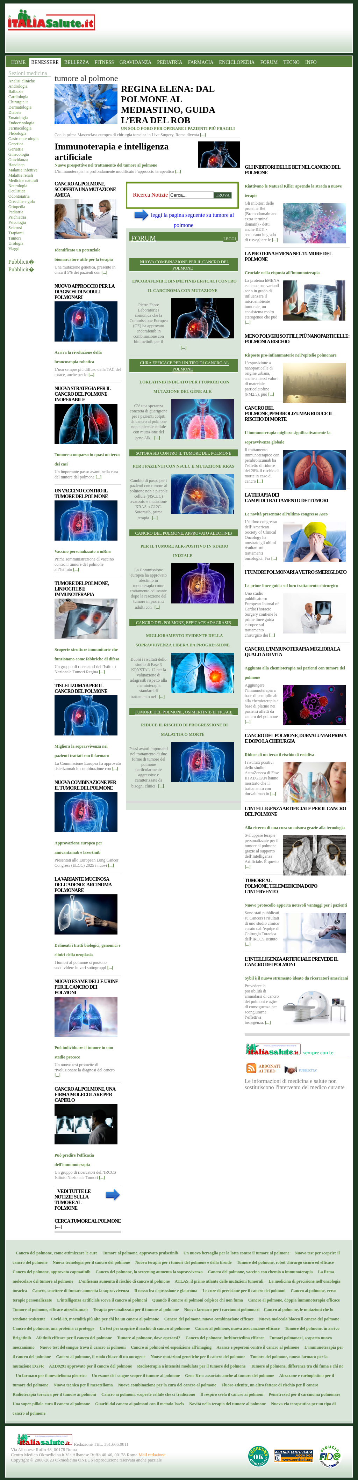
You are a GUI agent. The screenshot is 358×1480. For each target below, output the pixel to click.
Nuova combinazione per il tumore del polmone (85, 785)
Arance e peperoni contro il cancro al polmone (256, 1347)
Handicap (16, 164)
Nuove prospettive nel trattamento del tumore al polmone (106, 165)
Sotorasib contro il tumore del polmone (183, 453)
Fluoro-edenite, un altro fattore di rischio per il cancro (268, 1385)
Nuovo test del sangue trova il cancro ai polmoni (81, 1347)
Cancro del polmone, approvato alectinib (183, 533)
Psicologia (17, 222)
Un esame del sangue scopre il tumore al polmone (134, 1375)
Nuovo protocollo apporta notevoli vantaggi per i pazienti (296, 905)
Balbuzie (15, 91)
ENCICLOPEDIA (237, 62)
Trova (223, 195)
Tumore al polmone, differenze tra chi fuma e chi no (296, 1366)
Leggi (229, 238)
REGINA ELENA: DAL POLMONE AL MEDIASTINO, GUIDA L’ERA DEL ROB (168, 104)
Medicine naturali (23, 180)
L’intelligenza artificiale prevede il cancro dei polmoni (291, 962)
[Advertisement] (183, 857)
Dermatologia (19, 107)
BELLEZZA (76, 62)
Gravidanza (18, 159)
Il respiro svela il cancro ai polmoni (230, 1394)
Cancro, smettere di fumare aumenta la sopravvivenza (79, 1290)
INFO (311, 62)
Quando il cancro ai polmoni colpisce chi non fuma (196, 1300)
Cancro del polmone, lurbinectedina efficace (223, 1337)
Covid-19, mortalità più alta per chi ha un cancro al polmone (103, 1319)
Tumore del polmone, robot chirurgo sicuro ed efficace (284, 1262)
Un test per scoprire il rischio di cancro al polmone (143, 1328)
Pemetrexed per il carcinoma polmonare (302, 1394)
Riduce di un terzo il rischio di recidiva (279, 754)
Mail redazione (151, 1454)
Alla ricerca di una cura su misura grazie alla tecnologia (295, 827)
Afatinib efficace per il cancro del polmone (72, 1337)
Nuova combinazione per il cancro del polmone (184, 265)
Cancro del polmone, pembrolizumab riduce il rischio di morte (289, 413)
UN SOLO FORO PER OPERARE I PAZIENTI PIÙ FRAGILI (178, 128)
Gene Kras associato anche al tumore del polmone (228, 1375)
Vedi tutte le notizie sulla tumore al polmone (73, 1200)
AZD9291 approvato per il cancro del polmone (89, 1366)
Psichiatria (17, 217)
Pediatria (15, 212)
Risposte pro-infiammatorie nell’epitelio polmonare (291, 355)
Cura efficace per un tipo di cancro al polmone (184, 366)
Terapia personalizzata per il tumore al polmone (134, 1309)
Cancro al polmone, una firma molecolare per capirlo (85, 1094)
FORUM (269, 62)
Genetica (15, 143)
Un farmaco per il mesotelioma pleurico (50, 1375)
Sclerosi (15, 227)
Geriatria (15, 149)
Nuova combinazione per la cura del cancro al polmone (165, 1385)
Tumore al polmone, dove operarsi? (147, 1337)
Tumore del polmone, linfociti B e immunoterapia (82, 589)
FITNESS (104, 62)
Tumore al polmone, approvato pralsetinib (139, 1253)
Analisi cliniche (21, 81)
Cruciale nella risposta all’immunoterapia (282, 272)
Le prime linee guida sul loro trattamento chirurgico (291, 585)
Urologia (15, 243)
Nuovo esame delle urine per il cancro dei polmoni (86, 987)
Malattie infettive (22, 170)
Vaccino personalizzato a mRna (83, 551)
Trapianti (16, 232)
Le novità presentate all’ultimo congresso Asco (286, 514)
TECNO (291, 62)
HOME (18, 62)
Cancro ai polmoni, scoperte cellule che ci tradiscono (146, 1394)
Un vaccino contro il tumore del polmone (81, 493)
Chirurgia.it (18, 102)
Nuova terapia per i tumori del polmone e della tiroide (182, 1262)
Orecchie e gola (21, 201)
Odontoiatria (19, 196)
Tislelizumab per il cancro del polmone (81, 688)
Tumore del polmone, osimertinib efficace (183, 712)
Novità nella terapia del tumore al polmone (226, 1403)
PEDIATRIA (169, 62)
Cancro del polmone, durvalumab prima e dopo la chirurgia (295, 738)
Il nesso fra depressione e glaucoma (164, 1290)
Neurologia (17, 185)
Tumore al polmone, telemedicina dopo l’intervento (281, 886)
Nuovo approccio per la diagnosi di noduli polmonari (84, 292)
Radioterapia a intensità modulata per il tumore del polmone (189, 1366)
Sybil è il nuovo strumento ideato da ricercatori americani (296, 978)
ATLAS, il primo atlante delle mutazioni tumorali (218, 1281)
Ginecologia (18, 154)
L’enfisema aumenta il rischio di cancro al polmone (123, 1281)
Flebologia (17, 133)
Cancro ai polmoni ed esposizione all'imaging (170, 1347)
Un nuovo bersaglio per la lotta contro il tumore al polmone (234, 1253)
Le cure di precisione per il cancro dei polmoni (242, 1290)
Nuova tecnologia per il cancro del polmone (90, 1262)
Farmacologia (19, 128)
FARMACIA (201, 62)
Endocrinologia (21, 122)
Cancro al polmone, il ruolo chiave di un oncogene (99, 1356)
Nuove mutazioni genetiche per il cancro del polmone (196, 1356)
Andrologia (18, 86)
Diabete (14, 112)
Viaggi (14, 248)
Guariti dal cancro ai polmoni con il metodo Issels (138, 1403)
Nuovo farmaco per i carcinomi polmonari (221, 1309)
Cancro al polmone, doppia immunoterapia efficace (292, 1300)
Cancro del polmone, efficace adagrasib (183, 622)
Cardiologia (18, 96)
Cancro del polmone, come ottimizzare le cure (55, 1253)
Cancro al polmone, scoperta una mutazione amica (85, 189)
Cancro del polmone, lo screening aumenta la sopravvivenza (148, 1271)
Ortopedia (16, 206)
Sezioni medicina (27, 73)
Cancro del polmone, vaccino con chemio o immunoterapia (259, 1271)
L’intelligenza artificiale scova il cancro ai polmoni (100, 1300)
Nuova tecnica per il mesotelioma (81, 1385)
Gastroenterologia (23, 138)
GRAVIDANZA (136, 62)
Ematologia (18, 117)
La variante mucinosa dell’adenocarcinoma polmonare (83, 885)
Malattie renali (20, 175)
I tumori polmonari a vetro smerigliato (295, 572)
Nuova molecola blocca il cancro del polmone (297, 1319)
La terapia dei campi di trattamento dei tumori (286, 497)
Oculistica (17, 191)
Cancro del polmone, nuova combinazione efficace (207, 1319)
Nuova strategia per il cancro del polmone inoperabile (82, 394)
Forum (143, 238)
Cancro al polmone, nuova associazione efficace (236, 1328)
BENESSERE (45, 62)
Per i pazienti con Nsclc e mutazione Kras (183, 466)
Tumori (14, 238)
